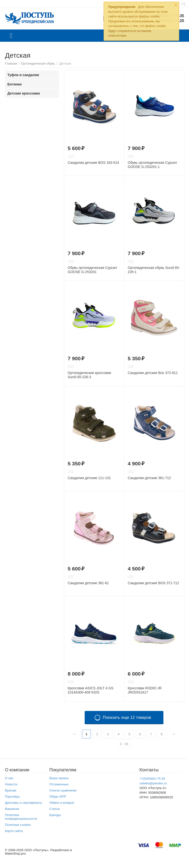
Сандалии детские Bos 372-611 (153, 373)
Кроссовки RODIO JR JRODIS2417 (145, 690)
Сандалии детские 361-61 (88, 583)
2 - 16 (124, 744)
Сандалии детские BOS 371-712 (153, 583)
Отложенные (58, 784)
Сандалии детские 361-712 (149, 478)
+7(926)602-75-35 (152, 778)
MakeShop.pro (15, 853)
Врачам (10, 790)
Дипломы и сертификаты (23, 803)
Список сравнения (63, 790)
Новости (11, 784)
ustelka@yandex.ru (153, 783)
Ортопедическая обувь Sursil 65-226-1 (154, 270)
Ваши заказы (59, 778)
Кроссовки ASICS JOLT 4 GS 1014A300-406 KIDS (90, 690)
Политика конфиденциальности (21, 816)
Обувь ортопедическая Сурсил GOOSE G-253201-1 (152, 165)
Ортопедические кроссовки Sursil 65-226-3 (89, 375)
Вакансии (12, 809)
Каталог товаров (11, 35)
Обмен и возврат (61, 803)
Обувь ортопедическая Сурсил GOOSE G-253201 (92, 270)
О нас (9, 778)
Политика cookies (18, 825)
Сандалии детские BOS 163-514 (93, 163)
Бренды (55, 815)
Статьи (54, 809)
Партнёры (12, 796)
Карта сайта (14, 831)
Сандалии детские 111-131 (89, 478)
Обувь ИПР (57, 796)
